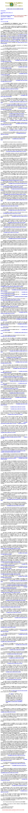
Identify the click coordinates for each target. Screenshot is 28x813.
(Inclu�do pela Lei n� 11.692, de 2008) (8, 336)
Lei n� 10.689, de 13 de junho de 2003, (19, 690)
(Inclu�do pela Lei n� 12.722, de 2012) (16, 113)
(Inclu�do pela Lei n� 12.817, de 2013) (17, 406)
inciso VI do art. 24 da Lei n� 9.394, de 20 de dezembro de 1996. (14, 450)
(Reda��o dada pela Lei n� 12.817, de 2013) (18, 130)
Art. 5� (11, 693)
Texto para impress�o (4, 21)
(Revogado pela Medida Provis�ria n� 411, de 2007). (16, 151)
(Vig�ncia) (9, 16)
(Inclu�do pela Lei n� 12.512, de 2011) (8, 711)
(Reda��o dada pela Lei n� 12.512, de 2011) (9, 88)
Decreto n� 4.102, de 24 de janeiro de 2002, (10, 41)
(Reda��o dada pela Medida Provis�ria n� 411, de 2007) (12, 180)
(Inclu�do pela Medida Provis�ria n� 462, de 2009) (10, 548)
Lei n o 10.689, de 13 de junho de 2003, (17, 36)
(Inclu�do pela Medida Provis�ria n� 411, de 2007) (13, 186)
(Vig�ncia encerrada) (22, 423)
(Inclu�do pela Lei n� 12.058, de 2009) (13, 612)
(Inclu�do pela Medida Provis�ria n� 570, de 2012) (17, 104)
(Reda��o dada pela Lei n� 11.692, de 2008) (9, 205)
